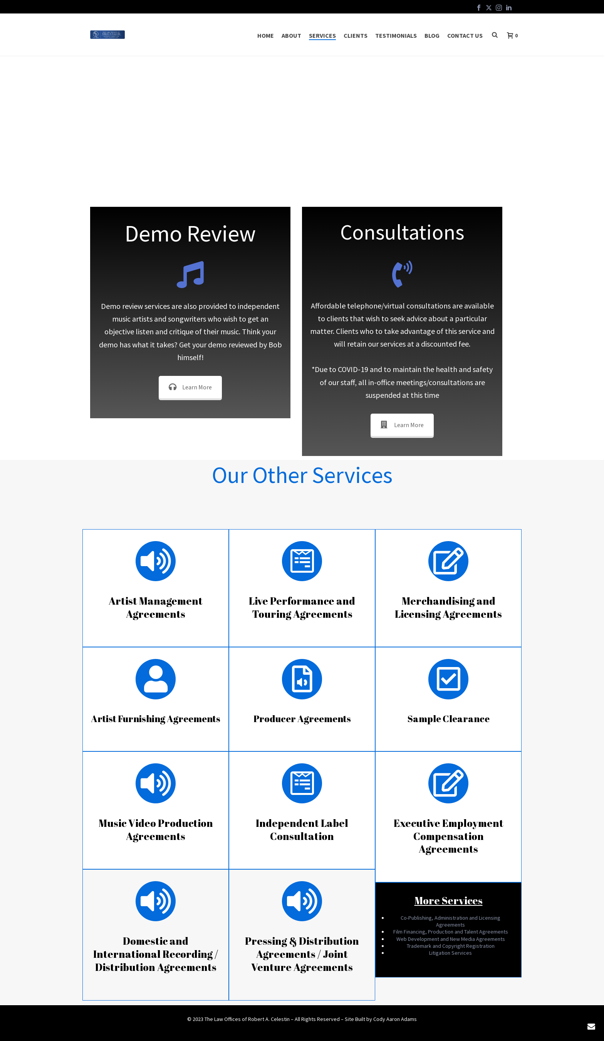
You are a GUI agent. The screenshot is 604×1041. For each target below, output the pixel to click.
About (291, 35)
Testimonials (396, 35)
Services (322, 35)
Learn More (190, 387)
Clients (355, 35)
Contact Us (465, 35)
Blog (432, 35)
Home (265, 35)
